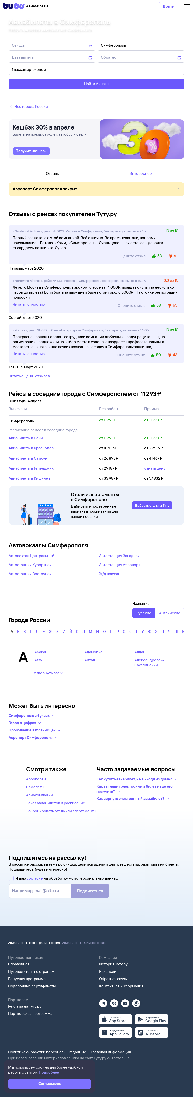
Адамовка (93, 652)
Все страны (38, 943)
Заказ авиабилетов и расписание (55, 803)
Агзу (38, 660)
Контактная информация (121, 986)
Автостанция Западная (119, 555)
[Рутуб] (136, 1001)
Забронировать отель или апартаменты (61, 811)
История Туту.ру (113, 964)
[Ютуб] (125, 1001)
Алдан (140, 652)
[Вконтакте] (114, 1001)
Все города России (28, 106)
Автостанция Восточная (30, 573)
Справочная (18, 964)
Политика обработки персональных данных (47, 1052)
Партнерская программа (30, 1013)
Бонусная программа (27, 978)
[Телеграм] (103, 1001)
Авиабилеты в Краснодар (31, 448)
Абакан (40, 652)
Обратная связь (113, 978)
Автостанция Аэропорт (119, 564)
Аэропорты (36, 779)
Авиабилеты (17, 943)
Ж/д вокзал (109, 573)
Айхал (89, 660)
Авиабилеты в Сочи (26, 438)
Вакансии (107, 971)
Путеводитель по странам (31, 971)
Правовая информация (110, 1052)
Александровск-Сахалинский (149, 662)
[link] (31, 151)
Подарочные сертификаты (32, 986)
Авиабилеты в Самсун (28, 458)
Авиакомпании (39, 795)
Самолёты (35, 787)
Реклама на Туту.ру (24, 1006)
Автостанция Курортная (30, 564)
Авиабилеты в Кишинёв (29, 478)
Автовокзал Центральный (31, 555)
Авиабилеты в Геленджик (31, 468)
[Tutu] (14, 6)
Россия (54, 943)
